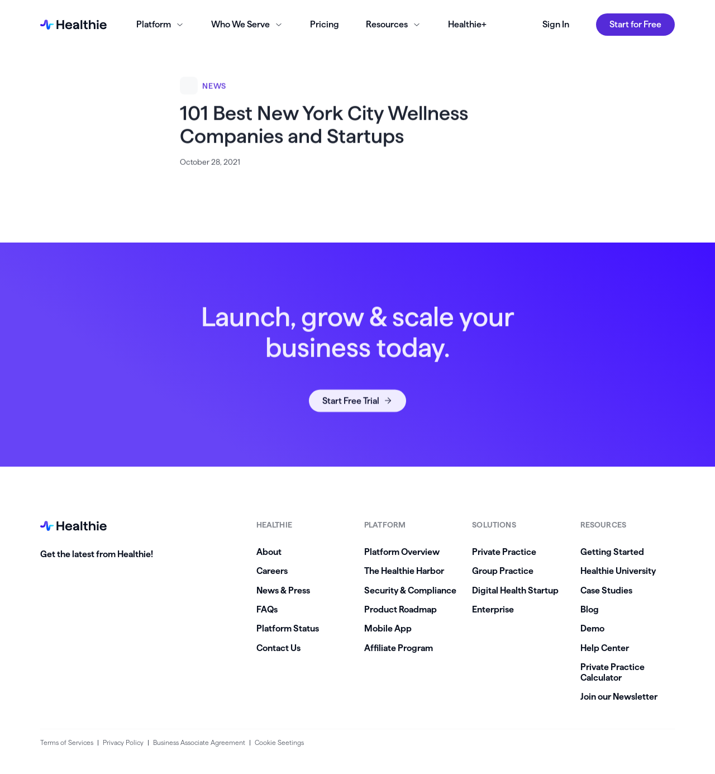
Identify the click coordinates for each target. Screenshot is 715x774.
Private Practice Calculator (612, 672)
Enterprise (493, 609)
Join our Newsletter (618, 696)
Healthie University (618, 571)
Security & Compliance (410, 590)
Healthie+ (467, 24)
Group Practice (502, 571)
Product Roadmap (400, 609)
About (269, 552)
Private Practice (504, 552)
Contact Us (278, 648)
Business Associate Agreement (199, 742)
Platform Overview (402, 552)
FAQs (267, 609)
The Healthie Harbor (404, 571)
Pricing (324, 24)
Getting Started (612, 552)
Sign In (555, 24)
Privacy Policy (123, 742)
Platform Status (287, 628)
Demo (592, 628)
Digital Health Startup (515, 590)
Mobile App (388, 628)
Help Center (604, 648)
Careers (272, 571)
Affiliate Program (398, 648)
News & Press (283, 590)
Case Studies (606, 590)
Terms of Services (66, 742)
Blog (589, 609)
